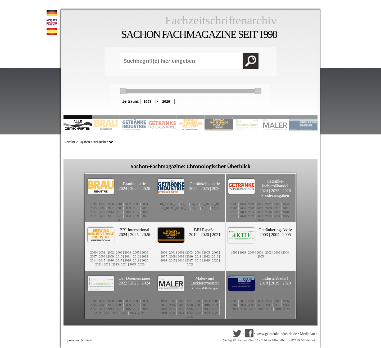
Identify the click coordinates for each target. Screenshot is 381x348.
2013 (102, 212)
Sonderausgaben (275, 195)
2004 (145, 204)
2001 (119, 204)
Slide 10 (303, 117)
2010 (136, 208)
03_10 (184, 204)
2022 (119, 216)
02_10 (174, 204)
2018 (145, 212)
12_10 (216, 208)
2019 (93, 216)
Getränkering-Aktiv (275, 230)
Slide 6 (219, 117)
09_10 (185, 208)
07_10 (165, 208)
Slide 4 (162, 117)
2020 (102, 216)
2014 (110, 212)
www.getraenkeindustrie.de (276, 334)
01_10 (164, 204)
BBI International (134, 230)
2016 (128, 212)
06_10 (215, 204)
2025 (134, 188)
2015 (119, 212)
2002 (128, 204)
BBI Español (205, 230)
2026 (146, 188)
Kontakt (86, 340)
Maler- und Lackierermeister (204, 280)
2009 (128, 208)
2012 (93, 212)
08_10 (175, 208)
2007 (110, 208)
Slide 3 (134, 117)
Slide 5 (190, 117)
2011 (145, 208)
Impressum (71, 340)
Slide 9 (275, 117)
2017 (136, 212)
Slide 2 (106, 117)
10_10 (195, 208)
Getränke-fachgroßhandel (275, 183)
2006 (102, 208)
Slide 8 (247, 117)
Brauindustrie (134, 184)
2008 (119, 208)
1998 (93, 204)
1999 (102, 204)
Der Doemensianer (134, 278)
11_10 (206, 208)
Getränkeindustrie (205, 184)
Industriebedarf (275, 278)
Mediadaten (309, 334)
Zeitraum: (131, 101)
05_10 (205, 204)
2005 (93, 208)
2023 (128, 216)
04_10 (195, 204)
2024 (123, 188)
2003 (136, 204)
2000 (110, 204)
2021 (110, 216)
